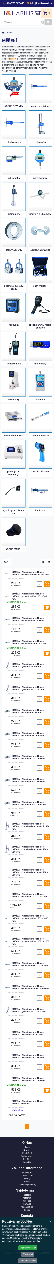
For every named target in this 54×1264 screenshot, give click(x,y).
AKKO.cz (27, 1204)
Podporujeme (27, 1156)
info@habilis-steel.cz (41, 3)
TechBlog (27, 1159)
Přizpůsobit (28, 1254)
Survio (27, 1210)
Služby (27, 1178)
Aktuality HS (27, 1172)
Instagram (27, 1198)
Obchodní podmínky (27, 1184)
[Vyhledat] (48, 22)
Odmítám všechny (28, 1261)
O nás (27, 1147)
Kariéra (27, 1181)
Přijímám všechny (28, 1248)
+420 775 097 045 (14, 3)
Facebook (27, 1195)
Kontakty (27, 1162)
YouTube (27, 1201)
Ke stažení (27, 1153)
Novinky (27, 1150)
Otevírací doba (27, 1175)
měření (10, 32)
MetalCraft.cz (27, 1207)
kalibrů (13, 59)
